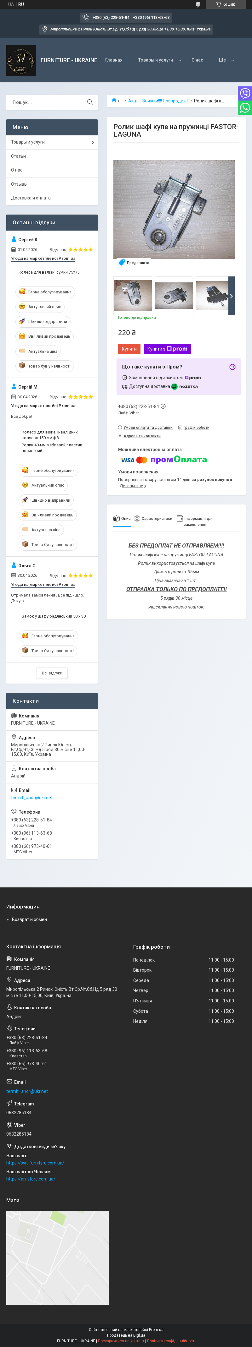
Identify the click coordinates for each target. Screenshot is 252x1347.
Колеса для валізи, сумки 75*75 (49, 272)
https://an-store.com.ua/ (30, 1178)
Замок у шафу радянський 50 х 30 (54, 616)
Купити (129, 349)
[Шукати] (90, 102)
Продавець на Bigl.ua (126, 1335)
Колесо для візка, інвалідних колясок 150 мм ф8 (49, 435)
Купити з (167, 349)
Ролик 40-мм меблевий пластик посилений (52, 448)
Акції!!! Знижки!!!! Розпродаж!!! (159, 100)
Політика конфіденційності (171, 1341)
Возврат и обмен (29, 919)
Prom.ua (156, 1330)
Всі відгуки (52, 673)
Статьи (18, 156)
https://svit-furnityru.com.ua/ (35, 1162)
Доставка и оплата (31, 197)
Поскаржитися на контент (121, 1341)
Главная (114, 60)
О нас (197, 60)
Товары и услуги (155, 60)
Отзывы (19, 184)
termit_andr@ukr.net (32, 797)
